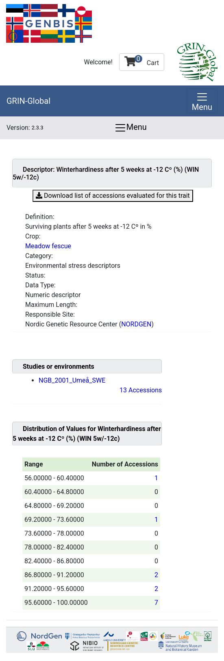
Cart (141, 61)
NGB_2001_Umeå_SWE (72, 380)
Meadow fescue (48, 246)
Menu (130, 128)
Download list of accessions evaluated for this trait (113, 194)
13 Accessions (141, 390)
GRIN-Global (28, 101)
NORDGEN (136, 324)
